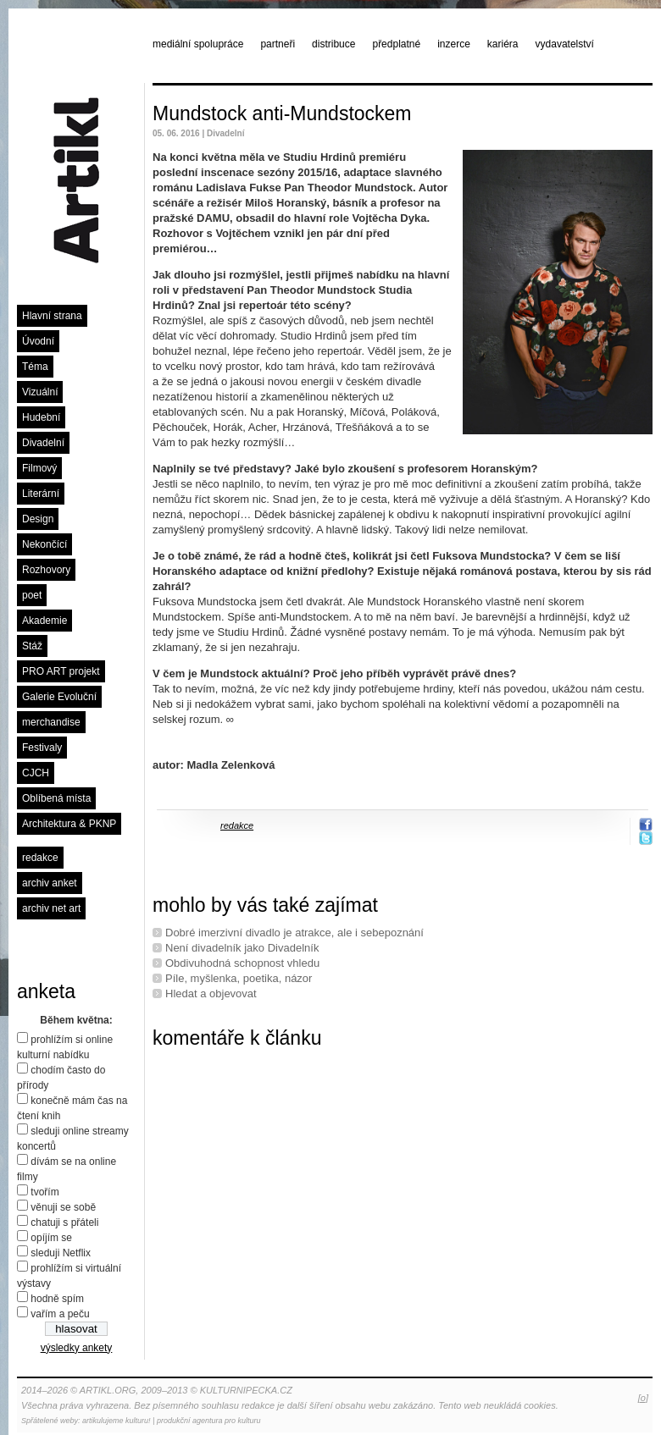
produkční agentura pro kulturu (209, 1420)
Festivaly (42, 747)
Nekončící (44, 544)
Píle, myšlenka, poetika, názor (238, 978)
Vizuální (40, 392)
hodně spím (57, 1299)
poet (32, 595)
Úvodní (38, 341)
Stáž (32, 646)
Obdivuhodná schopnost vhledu (242, 963)
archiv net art (51, 908)
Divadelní (43, 443)
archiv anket (49, 883)
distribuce (333, 44)
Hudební (41, 417)
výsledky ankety (77, 1348)
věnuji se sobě (63, 1207)
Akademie (44, 620)
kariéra (503, 44)
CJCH (35, 773)
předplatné (396, 44)
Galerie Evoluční (59, 697)
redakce (40, 858)
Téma (35, 367)
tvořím (44, 1192)
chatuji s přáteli (64, 1222)
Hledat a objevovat (211, 993)
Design (37, 519)
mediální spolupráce (198, 44)
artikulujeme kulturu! (116, 1420)
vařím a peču (60, 1314)
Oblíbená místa (56, 798)
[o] (643, 1398)
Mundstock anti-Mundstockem (282, 113)
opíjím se (51, 1238)
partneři (277, 44)
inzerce (453, 44)
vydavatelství (565, 44)
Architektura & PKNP (69, 824)
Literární (40, 493)
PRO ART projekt (61, 671)
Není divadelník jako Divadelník (242, 947)
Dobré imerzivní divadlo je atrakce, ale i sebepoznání (294, 932)
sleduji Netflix (61, 1253)
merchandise (51, 722)
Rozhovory (46, 570)
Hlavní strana (52, 316)
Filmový (39, 468)
